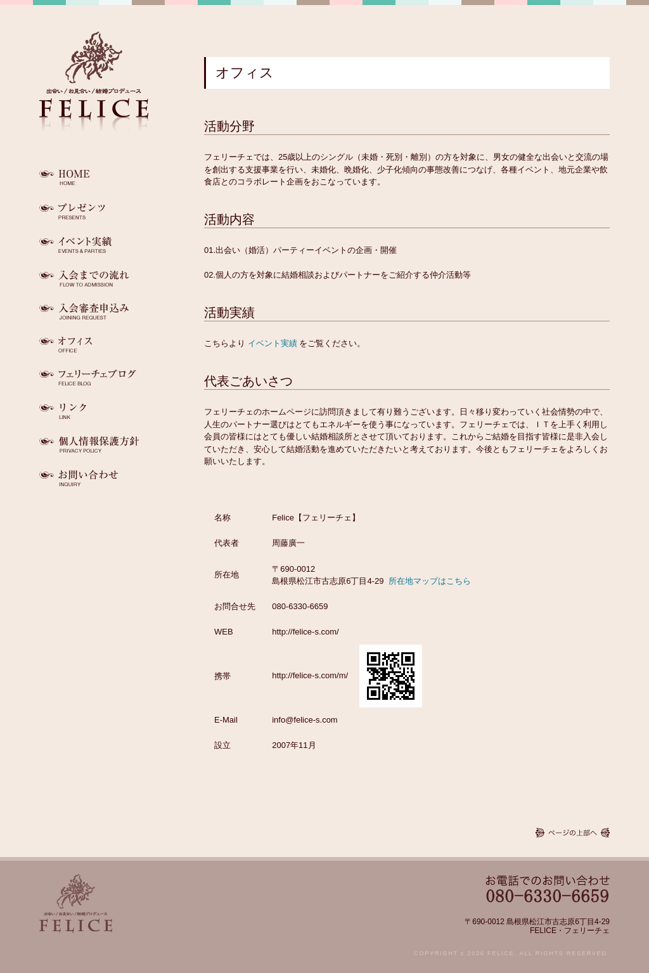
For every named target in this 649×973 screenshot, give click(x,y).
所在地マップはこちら (430, 581)
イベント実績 (272, 343)
